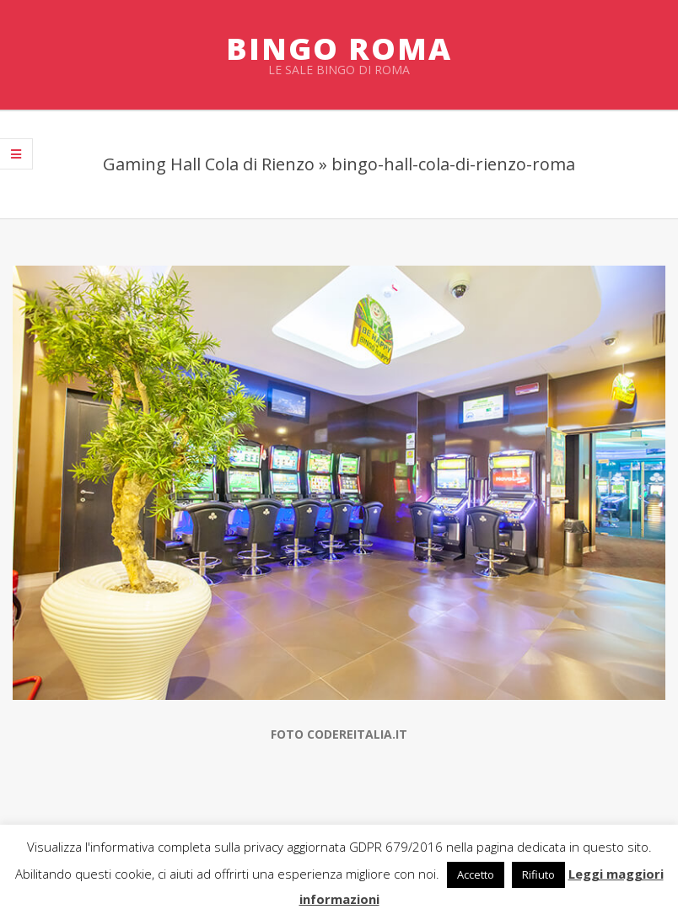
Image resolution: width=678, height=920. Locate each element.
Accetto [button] (475, 874)
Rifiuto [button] (538, 874)
